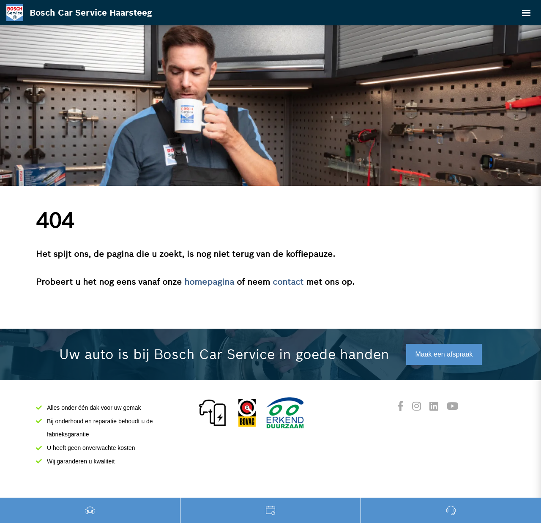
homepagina (209, 281)
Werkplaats (270, 510)
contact (288, 281)
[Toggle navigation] (526, 12)
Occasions (90, 510)
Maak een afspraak (444, 354)
